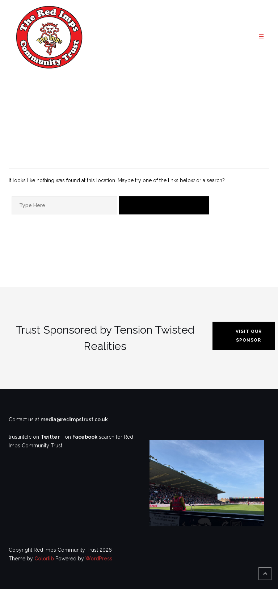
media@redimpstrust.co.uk (74, 419)
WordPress (98, 558)
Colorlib (44, 558)
